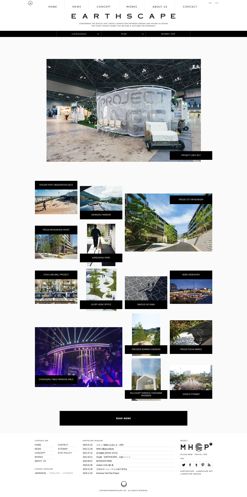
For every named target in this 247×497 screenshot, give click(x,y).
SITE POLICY (65, 453)
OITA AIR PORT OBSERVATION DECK (56, 185)
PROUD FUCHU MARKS (191, 349)
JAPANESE (40, 473)
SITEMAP (63, 449)
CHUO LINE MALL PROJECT (56, 275)
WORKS (39, 457)
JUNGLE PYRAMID (191, 394)
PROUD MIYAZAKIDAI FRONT (56, 230)
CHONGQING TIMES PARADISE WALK (56, 379)
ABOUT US (40, 461)
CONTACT (63, 445)
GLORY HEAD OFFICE (101, 304)
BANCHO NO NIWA (146, 304)
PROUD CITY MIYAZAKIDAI (191, 200)
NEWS (38, 449)
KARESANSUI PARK (101, 258)
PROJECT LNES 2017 (191, 155)
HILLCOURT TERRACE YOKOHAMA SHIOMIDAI (146, 394)
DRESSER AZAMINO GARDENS (146, 349)
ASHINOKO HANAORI (101, 215)
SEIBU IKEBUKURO (191, 275)
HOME (38, 445)
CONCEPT (40, 453)
